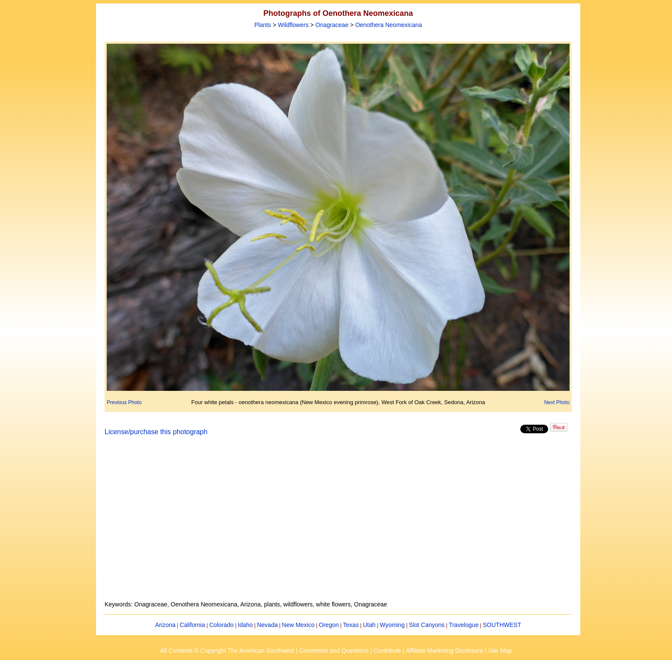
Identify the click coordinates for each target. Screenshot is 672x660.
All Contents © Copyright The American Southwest (227, 650)
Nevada (267, 624)
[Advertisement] (338, 523)
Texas (351, 624)
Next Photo (557, 402)
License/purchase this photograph (156, 431)
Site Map (500, 650)
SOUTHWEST (502, 624)
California (192, 624)
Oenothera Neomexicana (388, 24)
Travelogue (464, 624)
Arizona (165, 624)
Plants (262, 24)
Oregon (329, 624)
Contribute (387, 650)
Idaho (245, 624)
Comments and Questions (334, 650)
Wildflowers (293, 24)
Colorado (221, 624)
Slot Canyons (426, 624)
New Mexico (298, 624)
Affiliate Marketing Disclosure (444, 650)
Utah (369, 624)
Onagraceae (331, 24)
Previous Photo (124, 402)
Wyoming (392, 624)
